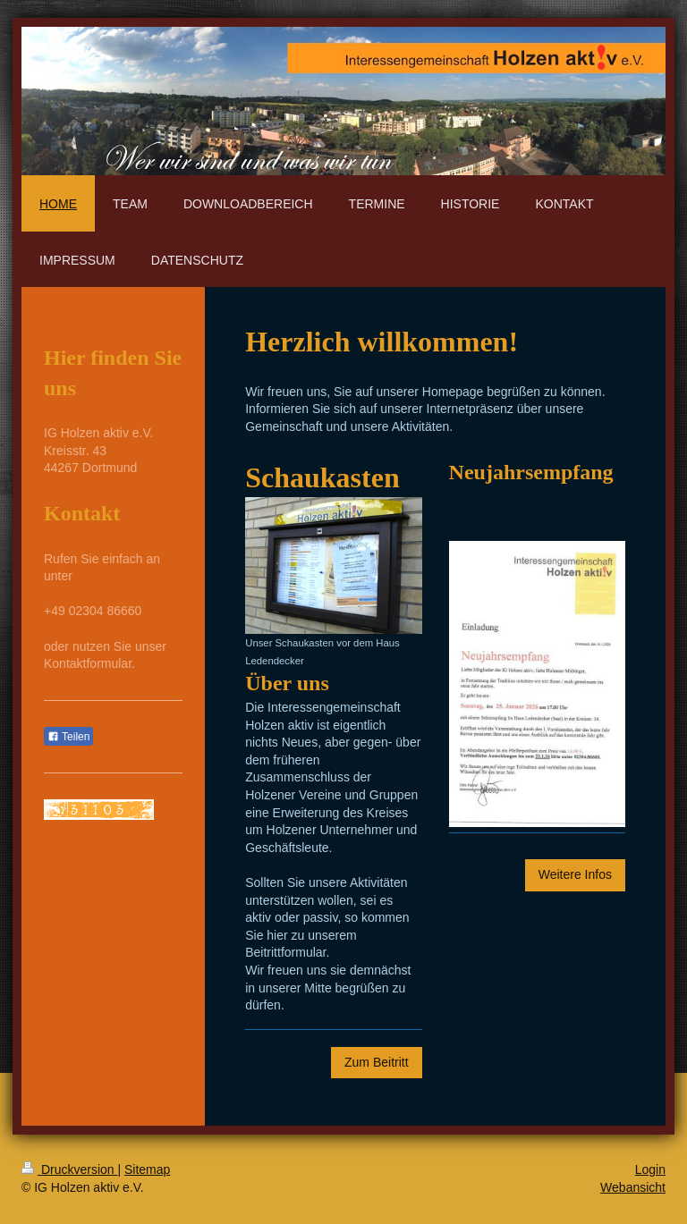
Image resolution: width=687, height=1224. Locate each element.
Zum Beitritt (376, 1062)
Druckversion (69, 1169)
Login (650, 1169)
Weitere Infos (575, 874)
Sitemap (147, 1169)
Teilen (68, 736)
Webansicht (633, 1187)
